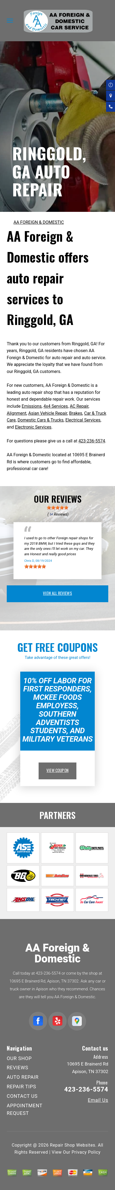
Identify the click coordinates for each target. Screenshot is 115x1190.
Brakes (75, 413)
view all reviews (57, 593)
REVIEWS (17, 1067)
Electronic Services (33, 427)
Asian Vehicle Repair (47, 413)
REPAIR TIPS (21, 1086)
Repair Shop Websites (72, 1145)
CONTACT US (22, 1096)
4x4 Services (55, 406)
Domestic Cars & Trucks (40, 420)
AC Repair (79, 406)
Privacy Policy (86, 1152)
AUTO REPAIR (23, 1077)
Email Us (98, 1100)
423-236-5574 (91, 441)
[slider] (57, 507)
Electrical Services (82, 420)
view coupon (57, 770)
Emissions (32, 406)
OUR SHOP (19, 1058)
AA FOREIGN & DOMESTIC (38, 222)
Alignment (16, 413)
